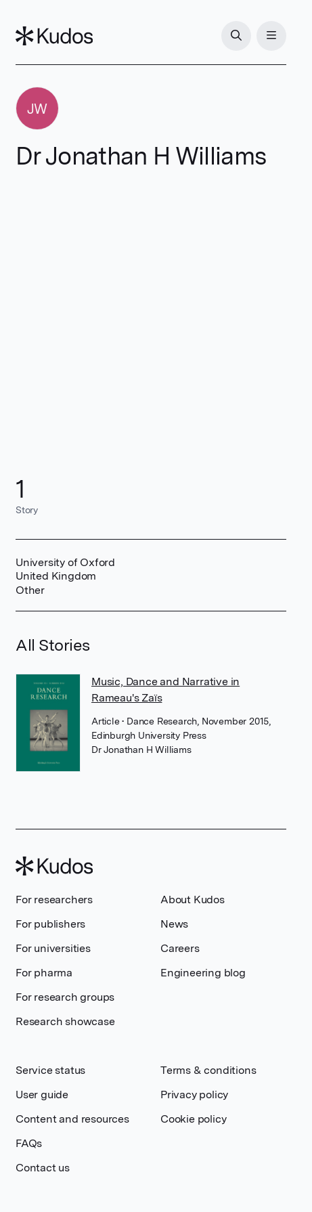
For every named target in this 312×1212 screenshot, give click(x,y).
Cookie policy (193, 1118)
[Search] (236, 36)
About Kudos (192, 899)
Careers (180, 948)
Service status (50, 1070)
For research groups (65, 997)
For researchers (54, 899)
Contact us (43, 1167)
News (174, 923)
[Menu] (271, 36)
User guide (42, 1094)
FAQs (29, 1143)
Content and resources (72, 1118)
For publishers (50, 923)
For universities (53, 948)
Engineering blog (203, 972)
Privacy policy (194, 1094)
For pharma (44, 972)
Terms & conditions (208, 1070)
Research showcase (65, 1021)
